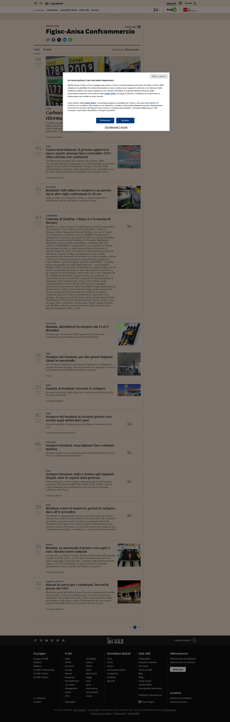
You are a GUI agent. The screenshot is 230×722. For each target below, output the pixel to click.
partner (153, 103)
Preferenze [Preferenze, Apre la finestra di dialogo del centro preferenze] (105, 120)
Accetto (125, 120)
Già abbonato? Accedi (116, 127)
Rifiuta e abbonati (159, 76)
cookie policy (110, 93)
